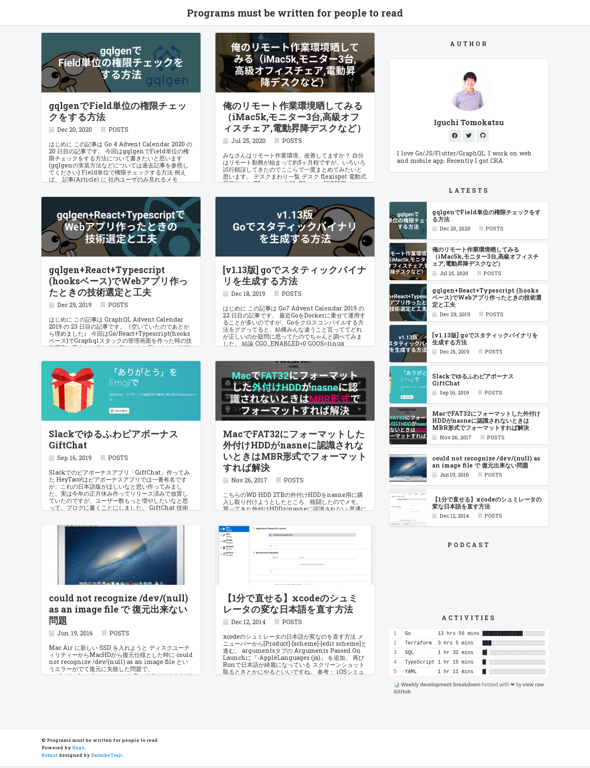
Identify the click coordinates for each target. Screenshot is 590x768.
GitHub (402, 693)
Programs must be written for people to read (295, 13)
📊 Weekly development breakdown (438, 686)
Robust (49, 757)
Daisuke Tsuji (109, 757)
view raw (533, 686)
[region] (468, 654)
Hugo (78, 749)
